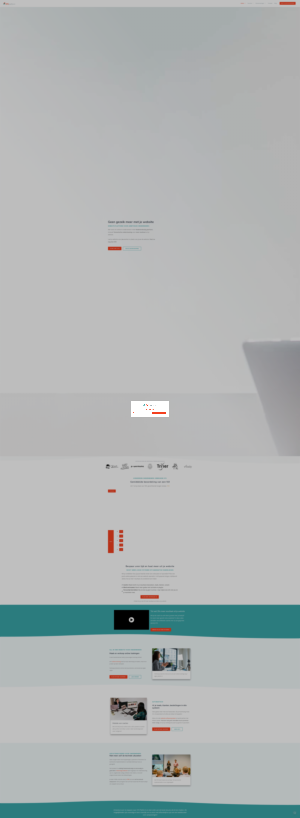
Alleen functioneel (143, 412)
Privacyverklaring (150, 409)
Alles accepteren (159, 412)
